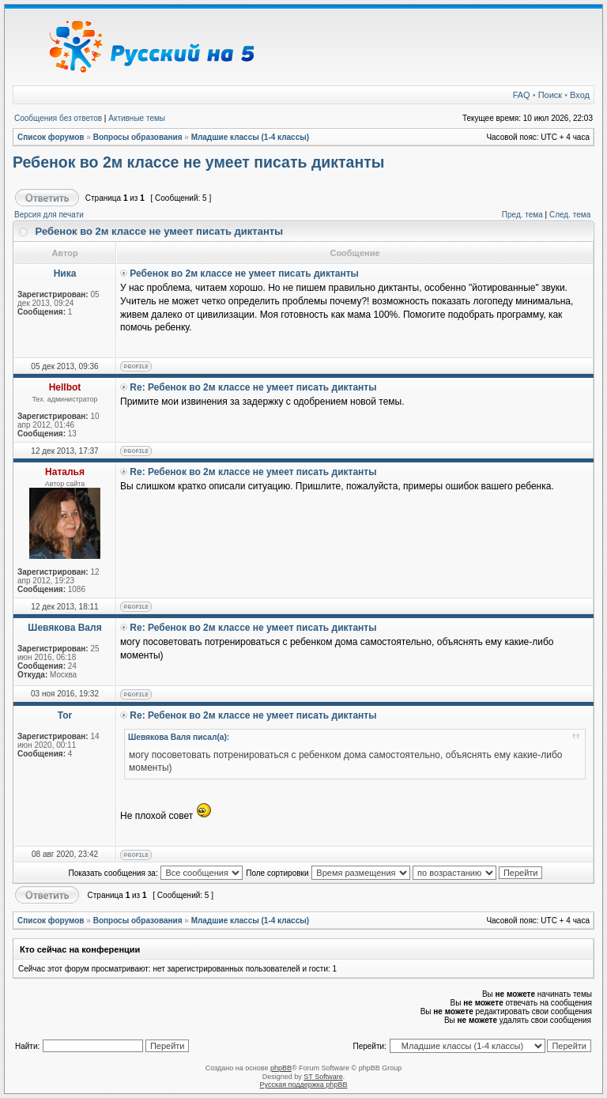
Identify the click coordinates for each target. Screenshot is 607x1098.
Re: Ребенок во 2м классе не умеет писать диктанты (253, 387)
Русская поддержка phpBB (304, 1085)
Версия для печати (49, 214)
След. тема (569, 214)
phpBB (281, 1068)
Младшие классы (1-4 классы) (250, 137)
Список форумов (51, 137)
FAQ (521, 95)
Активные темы (136, 118)
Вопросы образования (138, 137)
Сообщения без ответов (58, 118)
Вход (580, 95)
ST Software (323, 1077)
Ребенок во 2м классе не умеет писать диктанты (198, 162)
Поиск (550, 95)
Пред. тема (522, 214)
